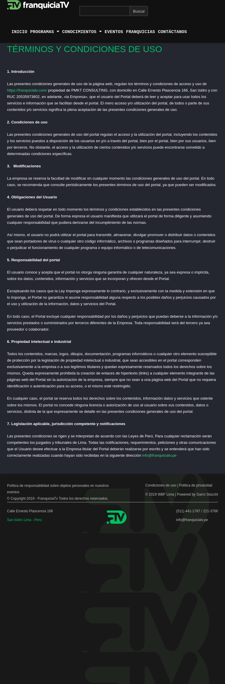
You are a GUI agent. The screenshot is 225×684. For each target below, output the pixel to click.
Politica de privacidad (195, 485)
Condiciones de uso (160, 485)
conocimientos (82, 32)
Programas (44, 32)
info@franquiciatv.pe (159, 455)
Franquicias (140, 32)
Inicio (19, 32)
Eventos (114, 32)
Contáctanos (172, 32)
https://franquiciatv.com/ (27, 90)
